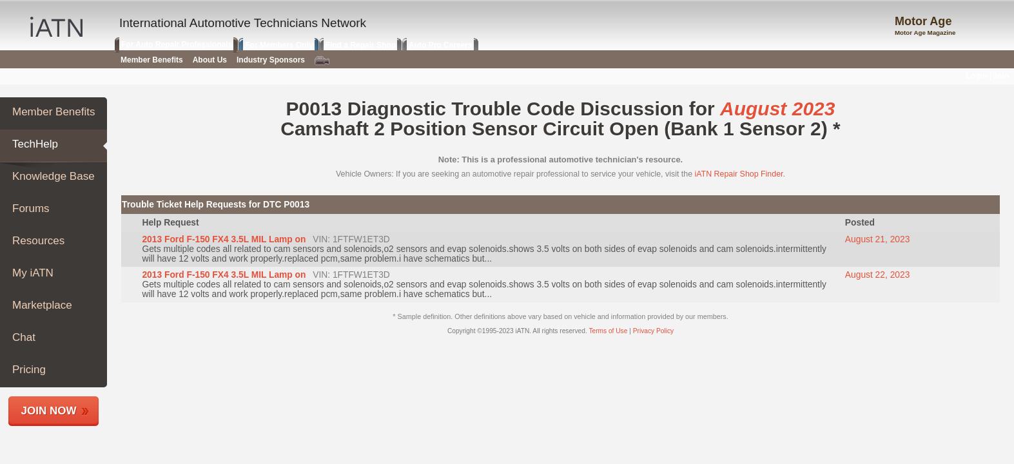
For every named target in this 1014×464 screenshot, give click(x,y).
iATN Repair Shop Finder (739, 174)
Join (1001, 76)
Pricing (29, 369)
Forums (31, 208)
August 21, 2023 (877, 239)
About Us (210, 59)
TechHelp (35, 144)
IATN (56, 27)
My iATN (33, 273)
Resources (38, 241)
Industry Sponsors (271, 59)
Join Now (49, 411)
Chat (23, 337)
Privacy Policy (653, 330)
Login (977, 76)
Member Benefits (53, 112)
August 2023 (777, 108)
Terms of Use (608, 330)
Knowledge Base (53, 176)
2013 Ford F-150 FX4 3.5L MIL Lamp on (224, 239)
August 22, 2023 (877, 275)
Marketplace (42, 305)
